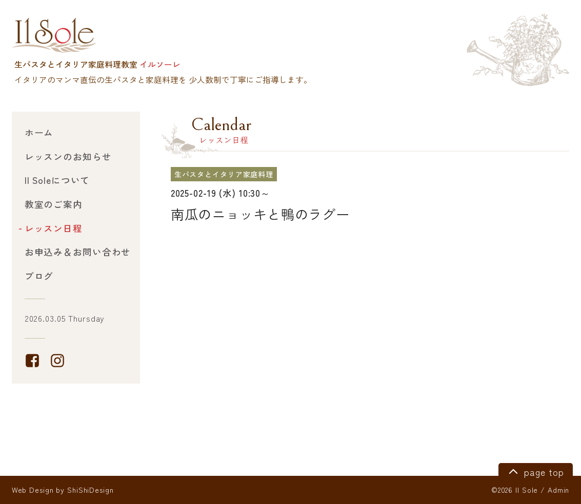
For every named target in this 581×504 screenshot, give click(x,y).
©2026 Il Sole (514, 490)
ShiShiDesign (90, 490)
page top (535, 470)
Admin (558, 490)
